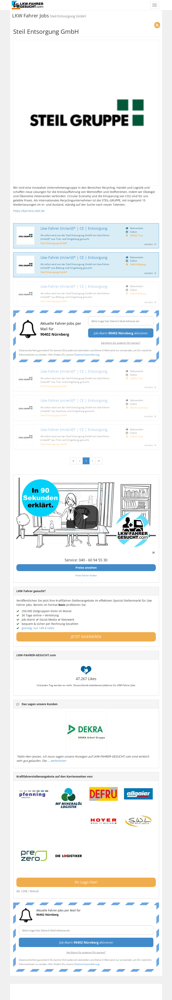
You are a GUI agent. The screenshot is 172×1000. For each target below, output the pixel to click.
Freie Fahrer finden (86, 575)
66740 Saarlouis (139, 407)
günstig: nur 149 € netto (38, 628)
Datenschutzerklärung (86, 354)
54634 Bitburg (138, 264)
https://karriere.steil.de (29, 211)
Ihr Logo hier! (86, 882)
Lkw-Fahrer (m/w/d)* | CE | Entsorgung (74, 228)
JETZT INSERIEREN (86, 636)
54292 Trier (136, 235)
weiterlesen (58, 761)
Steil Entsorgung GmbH (54, 243)
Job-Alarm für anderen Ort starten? (120, 342)
